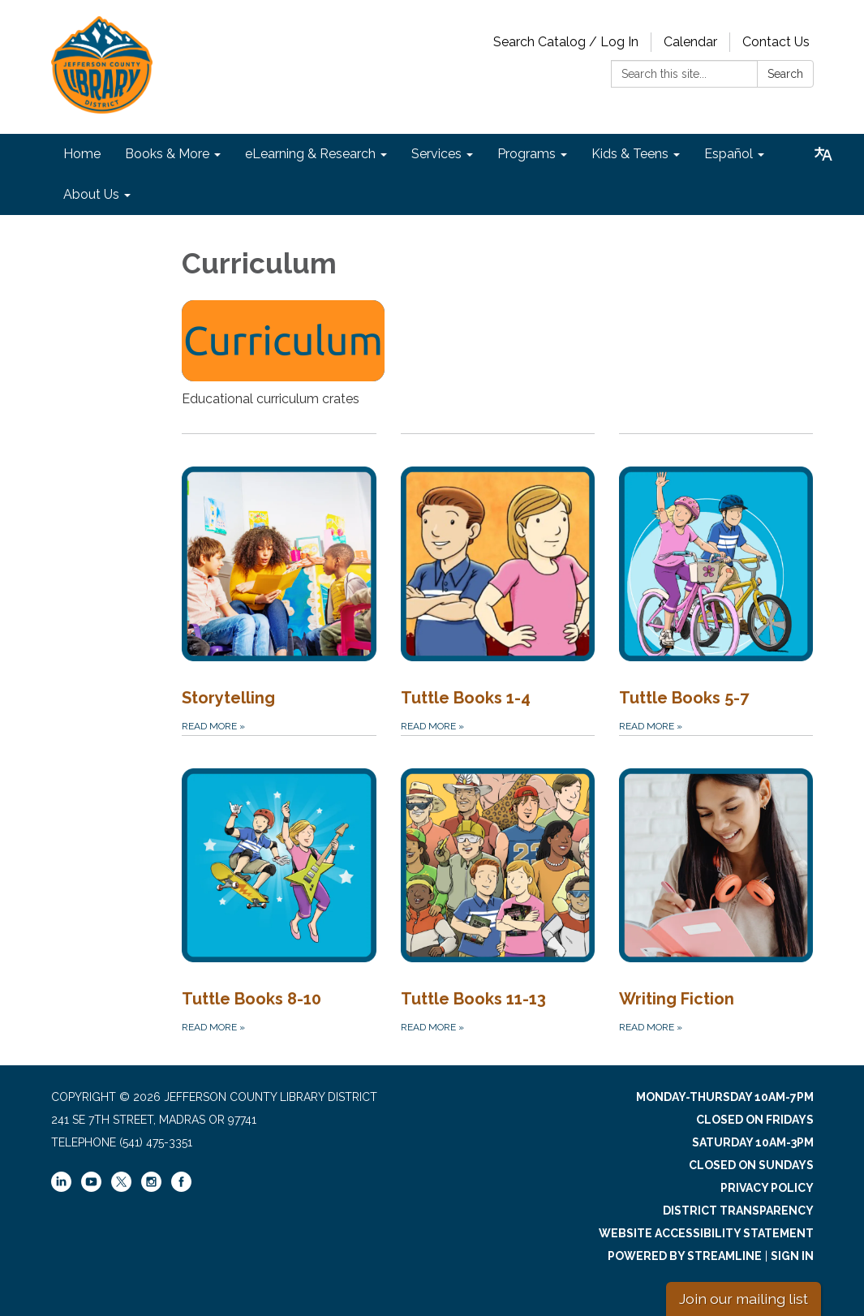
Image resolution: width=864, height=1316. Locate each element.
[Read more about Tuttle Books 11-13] (498, 885)
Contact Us (776, 41)
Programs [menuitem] (526, 153)
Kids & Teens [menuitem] (629, 153)
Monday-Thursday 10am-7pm (725, 1096)
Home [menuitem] (82, 153)
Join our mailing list (743, 1298)
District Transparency (738, 1210)
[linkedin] (61, 1187)
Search (785, 73)
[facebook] (181, 1187)
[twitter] (121, 1182)
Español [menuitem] (728, 153)
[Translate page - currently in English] (823, 154)
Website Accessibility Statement (706, 1233)
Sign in (792, 1255)
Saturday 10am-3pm (753, 1142)
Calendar (690, 41)
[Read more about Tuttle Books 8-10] (279, 885)
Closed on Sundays (751, 1165)
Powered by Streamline (685, 1255)
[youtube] (91, 1187)
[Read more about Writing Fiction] (716, 885)
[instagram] (151, 1187)
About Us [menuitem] (91, 194)
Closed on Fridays (755, 1119)
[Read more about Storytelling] (279, 583)
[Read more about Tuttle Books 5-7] (716, 583)
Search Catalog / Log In (565, 41)
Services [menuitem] (436, 153)
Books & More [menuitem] (167, 153)
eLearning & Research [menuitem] (310, 153)
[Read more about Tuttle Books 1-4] (498, 583)
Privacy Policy (767, 1187)
